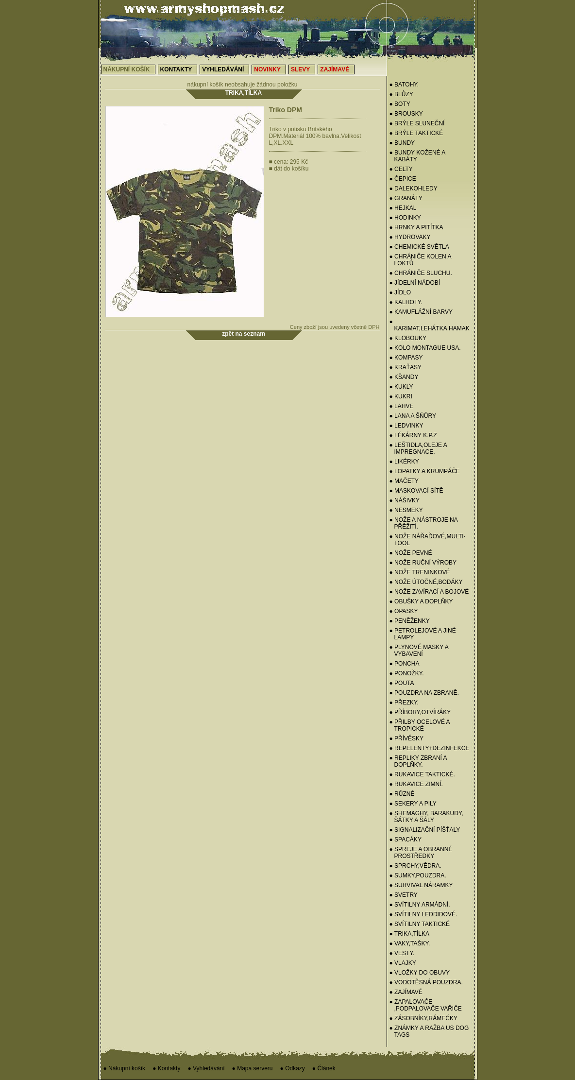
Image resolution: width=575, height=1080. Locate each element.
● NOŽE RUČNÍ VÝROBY (423, 562)
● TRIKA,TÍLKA (409, 933)
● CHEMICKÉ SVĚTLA (419, 246)
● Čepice (402, 178)
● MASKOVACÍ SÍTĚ (416, 490)
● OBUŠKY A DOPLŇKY (421, 601)
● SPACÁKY (405, 839)
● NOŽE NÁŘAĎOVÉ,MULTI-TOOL (427, 540)
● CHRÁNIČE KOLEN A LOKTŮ (420, 260)
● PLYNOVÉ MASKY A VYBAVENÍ (419, 650)
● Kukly (401, 386)
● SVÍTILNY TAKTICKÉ (419, 924)
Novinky (267, 69)
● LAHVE (401, 406)
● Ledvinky (406, 425)
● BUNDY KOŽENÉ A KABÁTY (417, 156)
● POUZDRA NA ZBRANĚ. (424, 692)
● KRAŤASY (405, 367)
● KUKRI (400, 396)
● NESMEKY (406, 510)
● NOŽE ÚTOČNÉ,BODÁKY (426, 582)
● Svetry (403, 894)
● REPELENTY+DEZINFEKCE (429, 748)
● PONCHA (404, 663)
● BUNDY (402, 142)
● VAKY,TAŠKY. (409, 943)
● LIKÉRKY (404, 461)
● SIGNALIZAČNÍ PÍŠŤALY (424, 829)
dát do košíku (289, 168)
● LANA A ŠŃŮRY (412, 415)
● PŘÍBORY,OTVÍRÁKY (420, 712)
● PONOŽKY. (406, 673)
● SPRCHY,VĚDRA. (415, 865)
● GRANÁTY (406, 198)
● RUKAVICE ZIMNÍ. (416, 784)
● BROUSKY (406, 113)
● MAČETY (404, 481)
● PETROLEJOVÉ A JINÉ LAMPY (422, 634)
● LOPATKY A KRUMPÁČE (424, 471)
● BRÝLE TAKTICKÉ (416, 133)
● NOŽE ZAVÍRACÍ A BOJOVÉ (429, 591)
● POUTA (401, 683)
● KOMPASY (406, 357)
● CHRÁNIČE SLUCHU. (420, 273)
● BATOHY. (404, 84)
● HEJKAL (403, 208)
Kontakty (176, 69)
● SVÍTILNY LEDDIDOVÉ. (423, 914)
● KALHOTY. (406, 302)
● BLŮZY (401, 94)
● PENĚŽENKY (409, 620)
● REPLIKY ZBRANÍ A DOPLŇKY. (418, 761)
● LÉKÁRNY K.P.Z (413, 435)
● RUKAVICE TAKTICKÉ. (422, 774)
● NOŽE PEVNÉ (410, 552)
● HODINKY (405, 217)
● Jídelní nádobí (414, 282)
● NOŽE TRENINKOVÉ (419, 572)
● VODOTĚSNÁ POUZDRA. (426, 982)
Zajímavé (334, 69)
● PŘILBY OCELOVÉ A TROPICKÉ (419, 725)
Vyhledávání (223, 69)
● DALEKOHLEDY (413, 188)
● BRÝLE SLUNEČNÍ (417, 123)
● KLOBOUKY (408, 338)
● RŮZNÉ (402, 793)
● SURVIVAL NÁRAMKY (421, 885)
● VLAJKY (402, 963)
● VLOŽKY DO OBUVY (419, 972)
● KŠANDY (404, 377)
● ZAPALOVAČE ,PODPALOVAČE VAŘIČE (425, 1005)
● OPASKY (403, 611)
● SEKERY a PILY (413, 803)
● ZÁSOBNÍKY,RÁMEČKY (423, 1018)
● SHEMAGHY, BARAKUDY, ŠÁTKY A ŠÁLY (426, 816)
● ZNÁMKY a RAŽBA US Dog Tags (429, 1031)
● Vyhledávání (205, 1068)
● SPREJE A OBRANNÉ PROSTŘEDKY (421, 852)
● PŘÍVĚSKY (406, 738)
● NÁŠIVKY (404, 500)
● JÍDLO (400, 292)
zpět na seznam (243, 333)
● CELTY (401, 169)
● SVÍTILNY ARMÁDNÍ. (419, 904)
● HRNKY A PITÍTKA (416, 227)
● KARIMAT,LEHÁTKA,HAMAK (429, 325)
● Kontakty (166, 1068)
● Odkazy (292, 1068)
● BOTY (399, 104)
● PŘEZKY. (404, 702)
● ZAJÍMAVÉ (406, 992)
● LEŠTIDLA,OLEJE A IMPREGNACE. (418, 448)
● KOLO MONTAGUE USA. (425, 347)
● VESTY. (402, 953)
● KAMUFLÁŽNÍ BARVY (421, 312)
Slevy (300, 69)
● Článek (324, 1068)
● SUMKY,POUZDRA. (417, 875)
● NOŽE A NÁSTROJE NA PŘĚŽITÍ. (423, 523)
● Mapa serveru (252, 1068)
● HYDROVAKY (410, 237)
